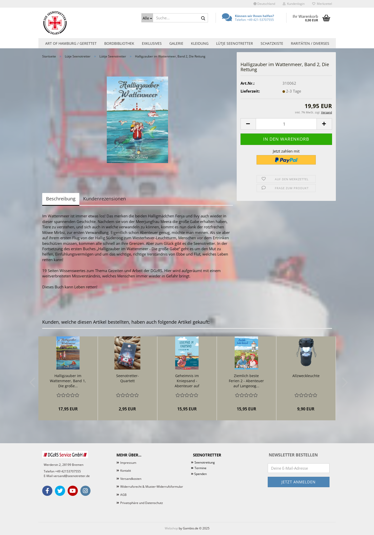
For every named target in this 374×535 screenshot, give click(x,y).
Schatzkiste (272, 43)
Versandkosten (130, 479)
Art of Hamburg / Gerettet (71, 43)
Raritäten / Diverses (310, 43)
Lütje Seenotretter (234, 43)
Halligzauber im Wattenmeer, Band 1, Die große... (68, 380)
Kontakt (125, 470)
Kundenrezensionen (104, 199)
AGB (123, 495)
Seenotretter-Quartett (127, 378)
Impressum (128, 462)
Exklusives (152, 43)
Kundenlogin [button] (294, 4)
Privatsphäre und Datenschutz (141, 503)
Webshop (171, 528)
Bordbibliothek (119, 43)
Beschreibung (61, 199)
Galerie (176, 43)
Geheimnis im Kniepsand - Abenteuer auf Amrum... (187, 381)
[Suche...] (147, 17)
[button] (264, 4)
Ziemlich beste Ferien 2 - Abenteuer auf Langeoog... (246, 380)
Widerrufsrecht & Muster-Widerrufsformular (151, 486)
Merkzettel (322, 4)
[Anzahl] (286, 124)
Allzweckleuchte (306, 375)
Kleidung (199, 43)
